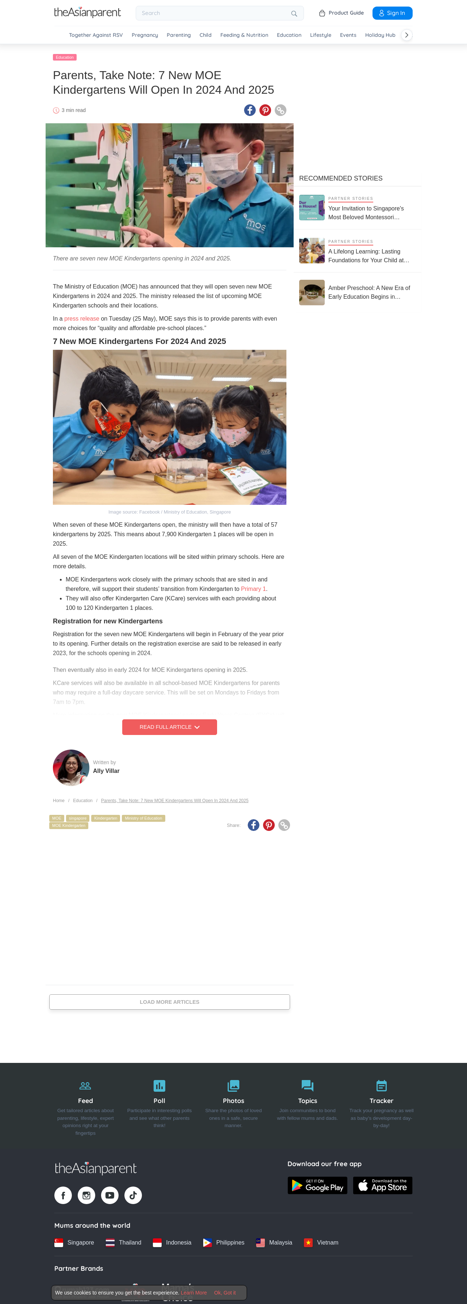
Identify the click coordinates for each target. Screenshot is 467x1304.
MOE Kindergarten (68, 822)
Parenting (179, 35)
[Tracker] (381, 1102)
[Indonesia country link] (172, 1239)
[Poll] (159, 1102)
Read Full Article (170, 724)
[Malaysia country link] (274, 1239)
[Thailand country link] (123, 1239)
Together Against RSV (96, 35)
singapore (77, 815)
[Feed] (85, 1102)
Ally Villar (106, 767)
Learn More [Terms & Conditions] (194, 1293)
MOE (56, 815)
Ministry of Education (143, 815)
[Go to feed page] (87, 16)
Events (348, 35)
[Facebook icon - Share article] (250, 107)
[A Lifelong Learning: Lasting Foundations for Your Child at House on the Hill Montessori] (357, 247)
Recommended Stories (341, 174)
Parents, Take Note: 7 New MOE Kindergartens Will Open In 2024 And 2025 (174, 797)
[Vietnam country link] (321, 1239)
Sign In (391, 12)
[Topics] (307, 1102)
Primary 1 (253, 586)
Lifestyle (320, 35)
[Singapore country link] (74, 1239)
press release (81, 315)
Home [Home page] (59, 797)
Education (289, 35)
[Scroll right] (407, 35)
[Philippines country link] (223, 1239)
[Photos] (233, 1102)
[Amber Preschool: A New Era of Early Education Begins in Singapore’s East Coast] (357, 289)
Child (206, 35)
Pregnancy (145, 35)
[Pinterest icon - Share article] (265, 107)
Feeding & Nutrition (244, 35)
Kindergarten (105, 815)
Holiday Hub (380, 35)
